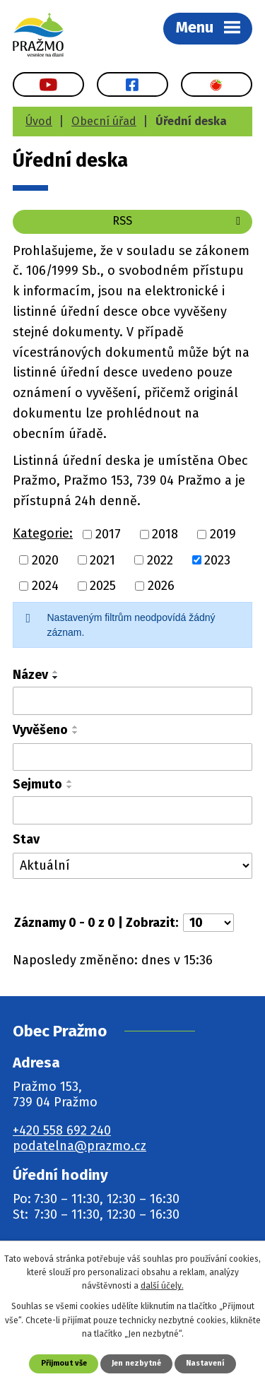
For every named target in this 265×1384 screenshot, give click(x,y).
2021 (102, 559)
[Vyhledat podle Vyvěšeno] (132, 757)
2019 (223, 534)
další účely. (162, 1286)
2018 (165, 534)
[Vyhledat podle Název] (132, 701)
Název (30, 674)
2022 (160, 559)
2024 (45, 585)
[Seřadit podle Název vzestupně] (56, 672)
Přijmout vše (64, 1363)
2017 (108, 534)
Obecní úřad (103, 121)
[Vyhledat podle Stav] (132, 866)
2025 (103, 585)
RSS (178, 220)
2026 (161, 585)
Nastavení (205, 1363)
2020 (45, 559)
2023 (217, 559)
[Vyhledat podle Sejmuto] (132, 810)
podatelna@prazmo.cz (79, 1146)
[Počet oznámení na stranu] (208, 922)
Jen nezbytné (136, 1363)
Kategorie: (43, 533)
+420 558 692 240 (62, 1130)
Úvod (38, 121)
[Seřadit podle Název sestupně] (56, 677)
